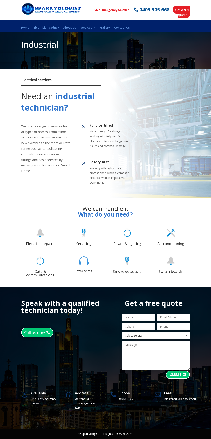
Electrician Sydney (46, 27)
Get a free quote (182, 12)
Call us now (34, 332)
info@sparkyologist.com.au (180, 399)
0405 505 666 (154, 9)
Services (86, 27)
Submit (176, 374)
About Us (69, 27)
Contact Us (122, 27)
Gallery (105, 27)
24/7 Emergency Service (111, 10)
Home (25, 27)
